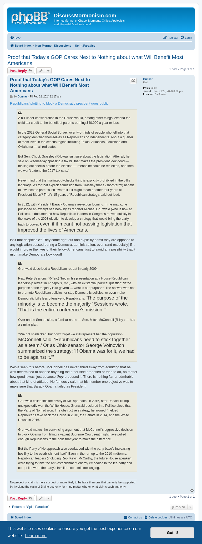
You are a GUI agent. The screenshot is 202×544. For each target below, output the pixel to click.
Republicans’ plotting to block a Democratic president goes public (59, 103)
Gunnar (148, 79)
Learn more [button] (36, 535)
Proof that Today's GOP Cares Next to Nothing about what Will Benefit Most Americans (95, 60)
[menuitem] (15, 38)
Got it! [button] (172, 533)
